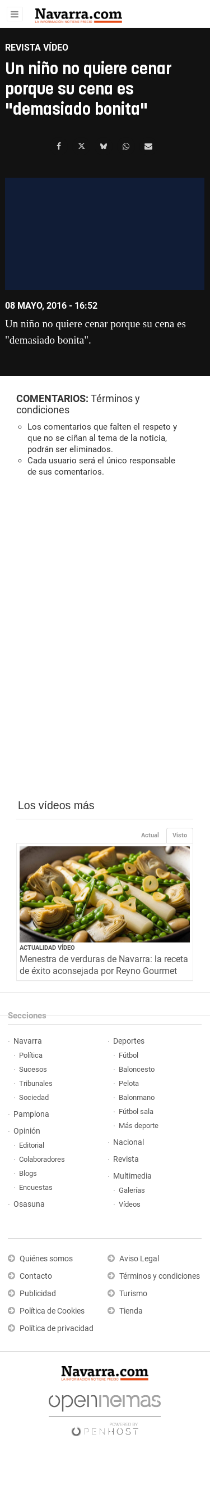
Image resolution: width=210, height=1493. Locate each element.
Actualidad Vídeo (47, 947)
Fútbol (128, 1055)
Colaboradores (42, 1159)
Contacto (36, 1276)
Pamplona (31, 1114)
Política (31, 1055)
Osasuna (29, 1204)
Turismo (133, 1293)
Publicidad (38, 1293)
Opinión (26, 1131)
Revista (126, 1159)
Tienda (131, 1311)
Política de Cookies (52, 1311)
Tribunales (36, 1083)
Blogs (28, 1173)
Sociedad (34, 1097)
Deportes (128, 1041)
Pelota (129, 1083)
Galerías (132, 1190)
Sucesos (33, 1069)
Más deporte (138, 1125)
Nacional (128, 1142)
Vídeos (130, 1204)
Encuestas (36, 1187)
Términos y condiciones (159, 1276)
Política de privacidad (57, 1328)
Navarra (27, 1041)
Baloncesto (137, 1069)
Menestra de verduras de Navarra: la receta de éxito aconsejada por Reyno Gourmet (104, 965)
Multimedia (132, 1176)
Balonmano (137, 1097)
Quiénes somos (46, 1259)
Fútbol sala (136, 1111)
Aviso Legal (139, 1259)
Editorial (31, 1145)
